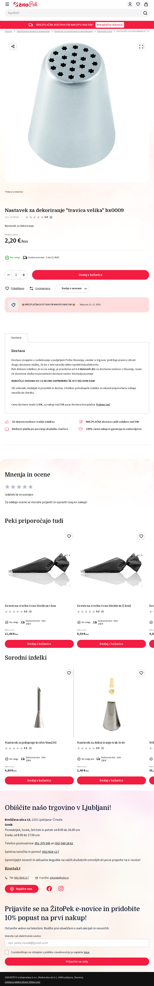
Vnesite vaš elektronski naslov (23, 936)
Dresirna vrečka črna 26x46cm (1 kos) (104, 605)
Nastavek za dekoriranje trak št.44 (101, 742)
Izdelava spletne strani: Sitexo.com (22, 982)
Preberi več (103, 405)
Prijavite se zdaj (77, 961)
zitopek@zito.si (59, 878)
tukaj (86, 952)
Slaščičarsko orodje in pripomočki (33, 31)
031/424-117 (50, 852)
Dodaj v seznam (75, 288)
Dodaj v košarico (90, 275)
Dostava (16, 338)
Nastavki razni (104, 31)
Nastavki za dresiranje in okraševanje (73, 31)
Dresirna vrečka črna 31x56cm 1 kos (30, 605)
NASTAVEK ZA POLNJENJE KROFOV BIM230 (31, 742)
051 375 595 (42, 843)
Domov (8, 31)
